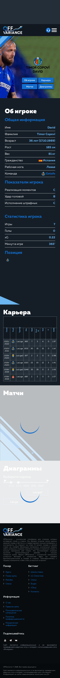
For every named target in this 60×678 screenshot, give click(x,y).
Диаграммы (46, 87)
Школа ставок (37, 572)
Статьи (9, 584)
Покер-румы (11, 576)
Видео (33, 584)
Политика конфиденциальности (15, 618)
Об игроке (29, 80)
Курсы (8, 572)
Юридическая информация (12, 624)
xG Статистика (37, 576)
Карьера (46, 80)
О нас (8, 603)
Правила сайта (12, 607)
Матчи (29, 87)
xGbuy (33, 588)
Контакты (35, 592)
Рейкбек (9, 580)
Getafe (48, 173)
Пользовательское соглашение (14, 612)
